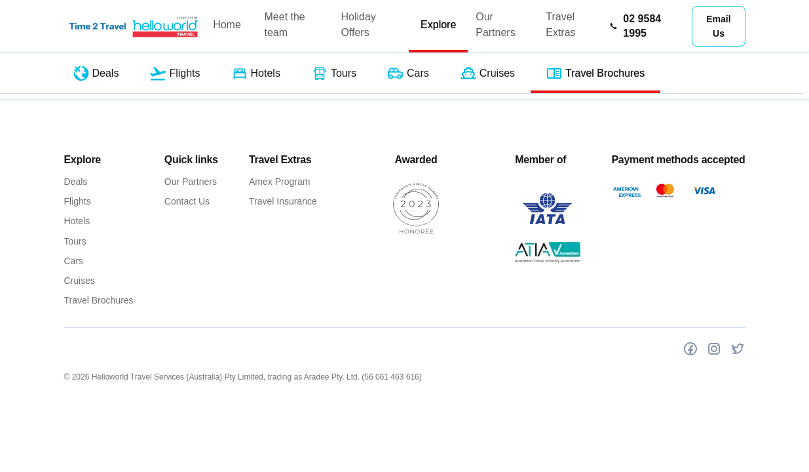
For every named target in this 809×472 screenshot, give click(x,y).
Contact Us (187, 201)
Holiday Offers (358, 24)
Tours (75, 241)
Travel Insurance (283, 201)
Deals (76, 181)
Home (227, 24)
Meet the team (285, 24)
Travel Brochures (99, 300)
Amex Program (279, 181)
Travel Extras (560, 24)
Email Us (718, 26)
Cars (74, 261)
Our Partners (495, 24)
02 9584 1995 (635, 26)
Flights (77, 201)
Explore (438, 24)
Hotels (77, 221)
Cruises (79, 280)
